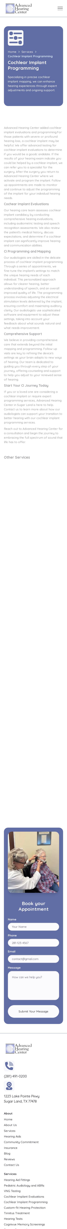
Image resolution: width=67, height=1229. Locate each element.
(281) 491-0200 (15, 1076)
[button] (60, 8)
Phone (12, 936)
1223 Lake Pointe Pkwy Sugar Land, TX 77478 (21, 1098)
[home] (18, 8)
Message (14, 968)
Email (11, 952)
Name (12, 920)
